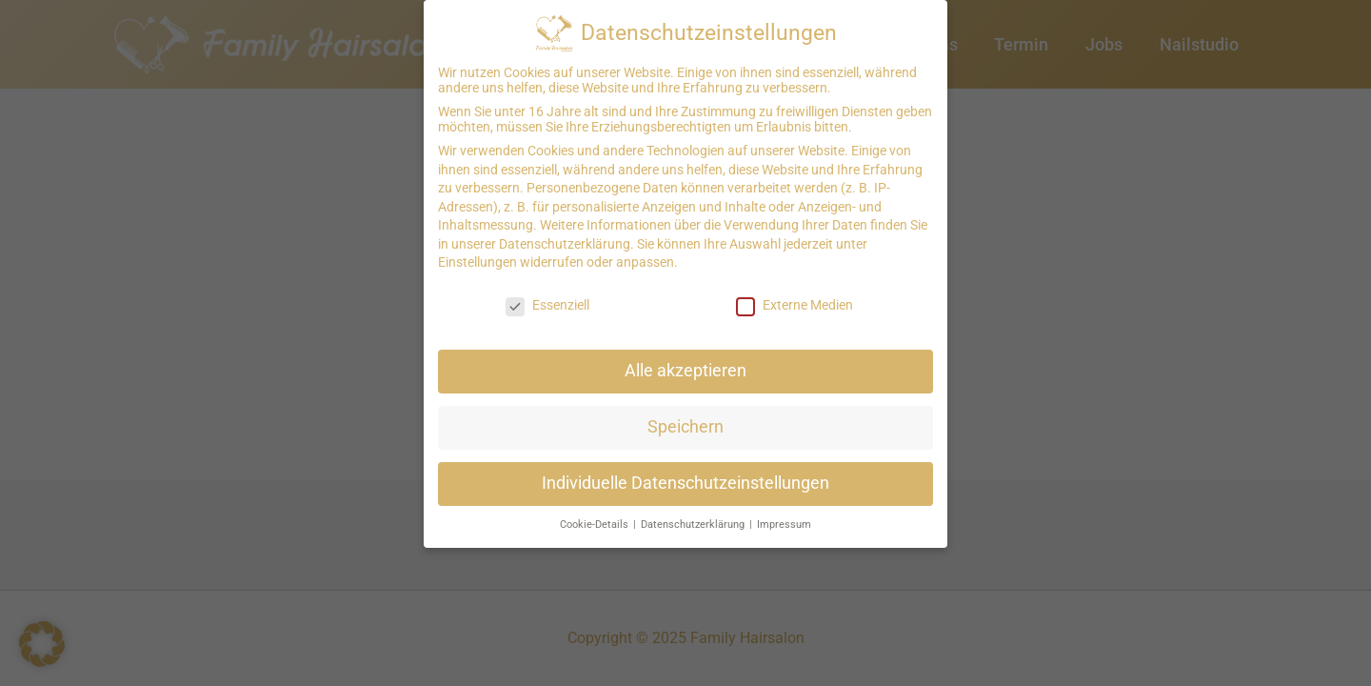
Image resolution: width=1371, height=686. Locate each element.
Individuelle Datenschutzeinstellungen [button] (685, 473)
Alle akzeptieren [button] (685, 361)
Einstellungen (477, 253)
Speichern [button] (685, 417)
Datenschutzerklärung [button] (694, 515)
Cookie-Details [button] (595, 515)
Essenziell (547, 296)
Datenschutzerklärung (564, 234)
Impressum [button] (784, 515)
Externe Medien (794, 296)
